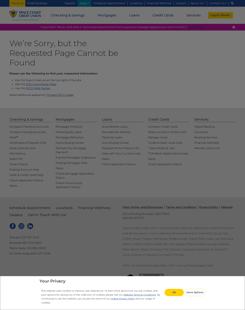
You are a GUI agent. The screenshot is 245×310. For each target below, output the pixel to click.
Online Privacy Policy (123, 298)
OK (174, 292)
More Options (195, 292)
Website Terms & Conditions (140, 294)
